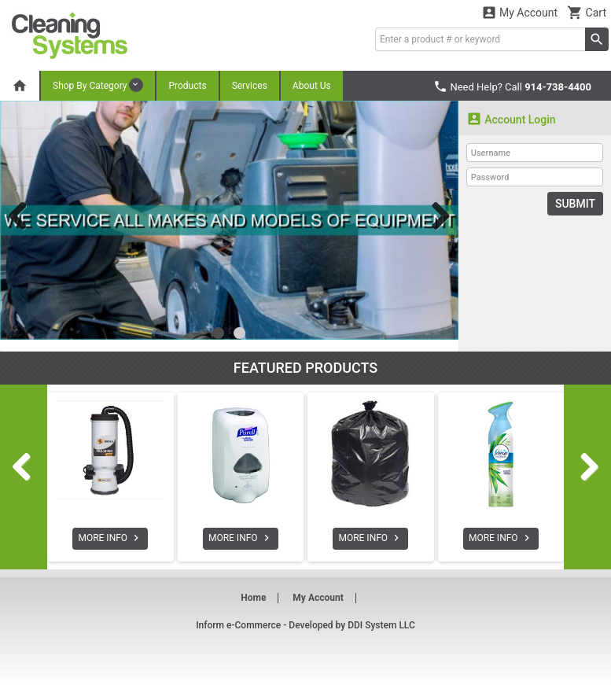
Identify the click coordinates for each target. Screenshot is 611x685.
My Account (519, 12)
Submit (575, 203)
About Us (312, 85)
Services (249, 85)
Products (187, 85)
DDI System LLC (381, 625)
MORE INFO (110, 538)
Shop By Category (98, 85)
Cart (586, 12)
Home (253, 597)
